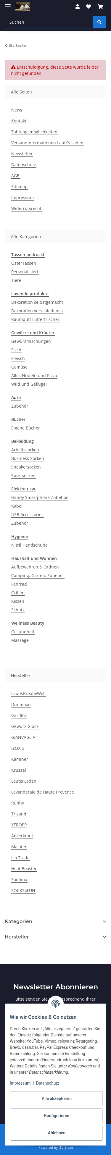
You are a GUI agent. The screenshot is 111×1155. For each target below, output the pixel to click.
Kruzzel (18, 770)
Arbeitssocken (25, 450)
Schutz (18, 610)
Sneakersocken (26, 467)
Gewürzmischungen (31, 341)
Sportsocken (23, 475)
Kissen (17, 601)
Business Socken (27, 458)
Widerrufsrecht (26, 208)
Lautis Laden (23, 781)
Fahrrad (19, 584)
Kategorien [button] (18, 921)
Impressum (22, 197)
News (16, 110)
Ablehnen (56, 1132)
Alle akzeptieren (57, 1098)
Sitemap (19, 186)
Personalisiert (24, 271)
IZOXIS (17, 748)
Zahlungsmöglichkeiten (34, 132)
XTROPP (19, 825)
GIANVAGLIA (23, 737)
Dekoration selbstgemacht (37, 302)
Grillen (18, 592)
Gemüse (19, 367)
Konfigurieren (56, 1115)
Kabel (16, 506)
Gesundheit (22, 631)
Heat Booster (24, 868)
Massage (20, 640)
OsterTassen (23, 263)
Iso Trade (20, 857)
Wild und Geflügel (29, 384)
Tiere (16, 280)
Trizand (18, 814)
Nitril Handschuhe (29, 545)
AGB (15, 175)
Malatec (19, 846)
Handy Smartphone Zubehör (39, 497)
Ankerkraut (22, 836)
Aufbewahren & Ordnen (35, 567)
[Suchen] (49, 22)
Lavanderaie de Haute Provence (42, 792)
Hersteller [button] (17, 937)
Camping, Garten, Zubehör (37, 575)
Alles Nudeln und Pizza (34, 375)
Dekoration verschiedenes (37, 311)
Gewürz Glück (24, 726)
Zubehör (19, 406)
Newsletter (22, 153)
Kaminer (19, 759)
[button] (77, 6)
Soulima (19, 879)
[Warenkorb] (100, 6)
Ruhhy (17, 803)
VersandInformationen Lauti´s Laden (47, 143)
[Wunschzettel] (88, 6)
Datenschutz (23, 164)
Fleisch (18, 358)
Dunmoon (21, 704)
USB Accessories (27, 514)
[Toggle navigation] (8, 3)
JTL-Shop (66, 1147)
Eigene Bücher (25, 428)
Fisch (16, 350)
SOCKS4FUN (23, 890)
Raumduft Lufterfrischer (35, 319)
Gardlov (19, 715)
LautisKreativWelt (28, 693)
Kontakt (18, 121)
